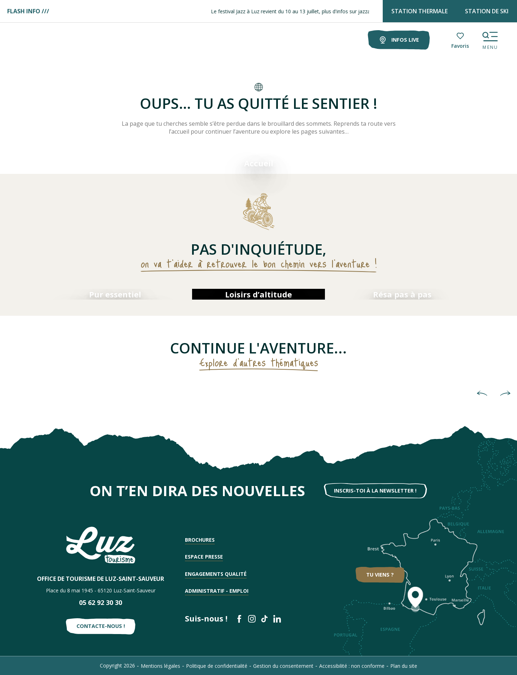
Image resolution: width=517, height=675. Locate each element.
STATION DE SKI (486, 11)
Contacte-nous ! (100, 626)
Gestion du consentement (283, 665)
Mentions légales (160, 665)
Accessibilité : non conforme (352, 665)
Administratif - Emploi (216, 590)
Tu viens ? (380, 574)
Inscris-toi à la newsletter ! (375, 490)
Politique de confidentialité (216, 665)
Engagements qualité (216, 573)
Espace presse (204, 556)
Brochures (200, 539)
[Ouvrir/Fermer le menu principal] (490, 39)
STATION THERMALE (419, 11)
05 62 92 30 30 (100, 602)
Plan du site (403, 665)
